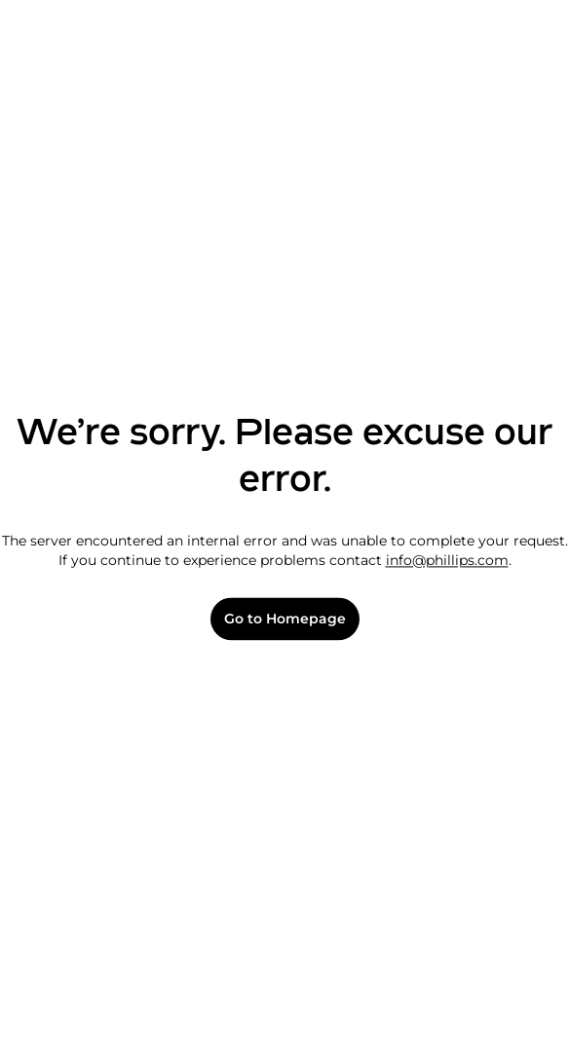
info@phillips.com (447, 560)
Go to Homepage (285, 619)
